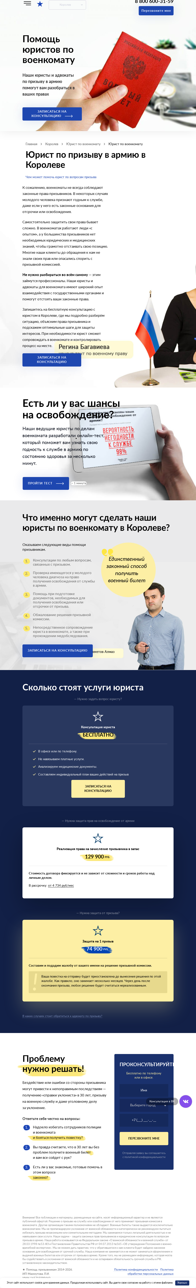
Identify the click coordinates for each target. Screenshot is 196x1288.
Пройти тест (46, 483)
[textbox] (144, 1105)
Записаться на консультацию (52, 114)
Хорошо (182, 1282)
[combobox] (144, 1105)
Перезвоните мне (156, 10)
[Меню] (27, 3)
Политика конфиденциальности (136, 1269)
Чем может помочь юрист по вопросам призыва (61, 177)
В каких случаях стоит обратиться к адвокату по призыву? (62, 1016)
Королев (65, 4)
